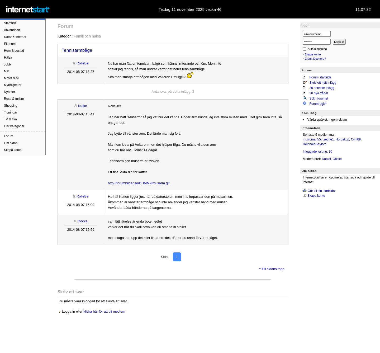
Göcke (83, 221)
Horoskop (342, 139)
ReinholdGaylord (314, 144)
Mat (6, 71)
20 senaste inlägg (322, 88)
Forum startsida (320, 77)
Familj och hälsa (87, 36)
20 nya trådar (319, 93)
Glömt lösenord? (315, 58)
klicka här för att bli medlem (104, 311)
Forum (8, 136)
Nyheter (9, 92)
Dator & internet (15, 37)
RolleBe (83, 63)
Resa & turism (14, 99)
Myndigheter (12, 85)
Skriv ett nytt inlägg (323, 82)
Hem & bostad (14, 51)
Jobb (7, 64)
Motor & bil (11, 78)
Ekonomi (10, 44)
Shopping (10, 105)
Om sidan (10, 143)
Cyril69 (356, 139)
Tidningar (10, 112)
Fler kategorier (14, 126)
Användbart (12, 30)
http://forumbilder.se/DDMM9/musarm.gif (138, 183)
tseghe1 (328, 139)
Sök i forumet (319, 98)
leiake (82, 106)
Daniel (326, 159)
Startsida (10, 23)
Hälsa (8, 57)
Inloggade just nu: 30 (317, 151)
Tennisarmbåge (77, 50)
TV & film (10, 119)
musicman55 (312, 139)
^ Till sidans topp (271, 269)
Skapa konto (13, 150)
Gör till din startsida (321, 191)
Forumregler (318, 104)
